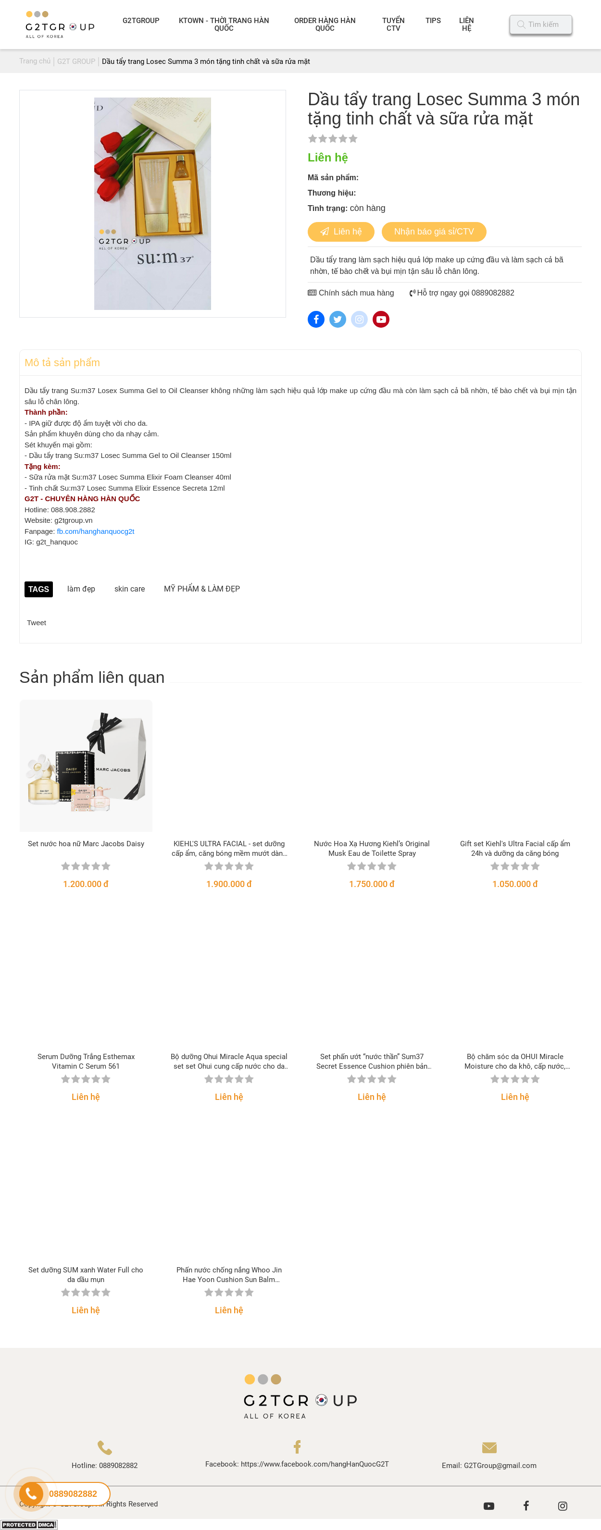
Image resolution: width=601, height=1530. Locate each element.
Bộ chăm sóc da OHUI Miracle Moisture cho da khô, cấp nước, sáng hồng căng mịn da (514, 1061)
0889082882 (118, 1465)
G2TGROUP (141, 21)
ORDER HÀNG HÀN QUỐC (325, 24)
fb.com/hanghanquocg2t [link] (96, 531)
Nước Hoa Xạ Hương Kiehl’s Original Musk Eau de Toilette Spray (372, 848)
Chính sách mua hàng (351, 293)
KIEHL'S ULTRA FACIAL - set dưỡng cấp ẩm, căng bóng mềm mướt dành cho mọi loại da (229, 848)
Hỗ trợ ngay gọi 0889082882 (462, 293)
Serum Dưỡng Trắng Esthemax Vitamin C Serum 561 (86, 1061)
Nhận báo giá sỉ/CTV (434, 231)
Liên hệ (341, 231)
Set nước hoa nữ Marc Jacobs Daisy (86, 843)
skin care (129, 588)
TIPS (433, 21)
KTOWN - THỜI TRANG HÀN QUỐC (224, 24)
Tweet (36, 622)
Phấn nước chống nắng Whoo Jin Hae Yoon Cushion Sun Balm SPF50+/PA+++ (229, 1275)
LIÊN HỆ (466, 24)
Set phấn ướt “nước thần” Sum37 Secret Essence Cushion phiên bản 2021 (371, 1061)
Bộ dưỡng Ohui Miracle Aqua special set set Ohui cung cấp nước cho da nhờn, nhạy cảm (229, 1061)
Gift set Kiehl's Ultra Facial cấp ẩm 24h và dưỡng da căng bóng (515, 848)
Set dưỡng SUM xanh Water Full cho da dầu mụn (85, 1275)
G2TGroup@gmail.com (500, 1465)
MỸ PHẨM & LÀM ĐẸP (202, 588)
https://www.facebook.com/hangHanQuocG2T (315, 1464)
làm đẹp (81, 588)
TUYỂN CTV (393, 24)
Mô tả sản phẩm (62, 363)
